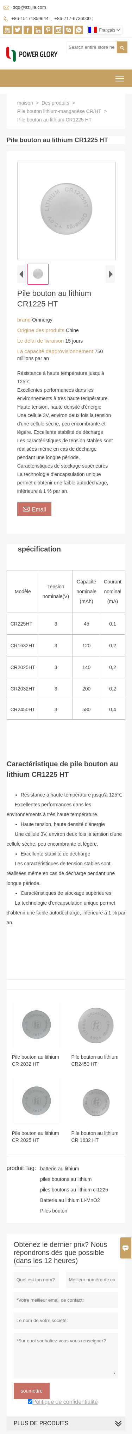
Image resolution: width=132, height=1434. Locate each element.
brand (24, 320)
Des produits (55, 103)
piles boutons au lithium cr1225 (74, 1189)
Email (34, 509)
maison (25, 103)
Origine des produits (41, 330)
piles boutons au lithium (66, 1179)
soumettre (32, 1391)
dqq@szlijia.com (29, 7)
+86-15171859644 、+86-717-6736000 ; (52, 18)
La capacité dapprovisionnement (56, 351)
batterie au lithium (59, 1168)
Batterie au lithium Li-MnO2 (70, 1200)
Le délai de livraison (41, 341)
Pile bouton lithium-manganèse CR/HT (59, 111)
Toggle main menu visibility (120, 76)
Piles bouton (53, 1211)
